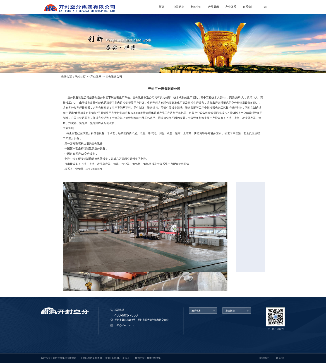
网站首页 (80, 76)
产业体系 (230, 6)
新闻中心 (196, 6)
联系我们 (248, 6)
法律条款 (264, 358)
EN (265, 6)
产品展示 (213, 6)
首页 (161, 6)
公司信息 (178, 6)
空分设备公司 (114, 76)
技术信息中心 (154, 358)
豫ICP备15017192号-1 (117, 358)
